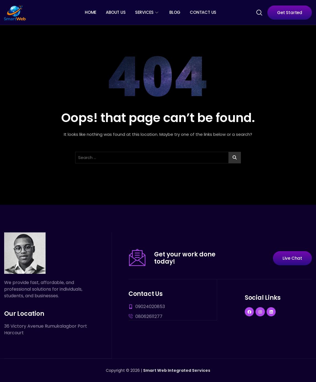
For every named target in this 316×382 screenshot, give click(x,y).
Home (90, 12)
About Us (115, 12)
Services (146, 12)
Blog (174, 12)
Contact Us (203, 12)
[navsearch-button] (259, 12)
